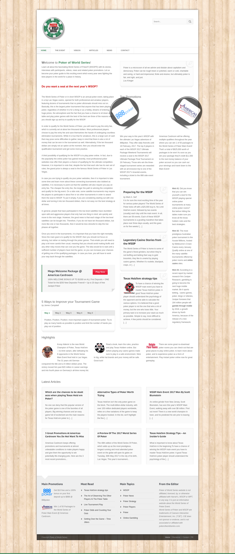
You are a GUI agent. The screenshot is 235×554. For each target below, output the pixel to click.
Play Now (100, 272)
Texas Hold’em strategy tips (140, 278)
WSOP (126, 490)
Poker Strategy (129, 501)
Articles (93, 50)
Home (43, 50)
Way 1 (47, 313)
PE (192, 537)
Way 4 (79, 313)
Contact (125, 50)
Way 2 (58, 313)
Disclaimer (176, 537)
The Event (60, 50)
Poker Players (129, 507)
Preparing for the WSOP (138, 192)
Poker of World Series (58, 537)
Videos (77, 50)
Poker (125, 512)
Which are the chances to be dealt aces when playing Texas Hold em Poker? (64, 395)
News (109, 50)
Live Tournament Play (93, 504)
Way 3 (68, 313)
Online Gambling (130, 518)
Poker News (128, 496)
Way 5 (90, 313)
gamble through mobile (182, 306)
